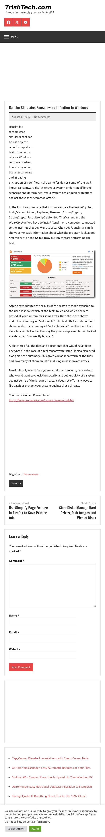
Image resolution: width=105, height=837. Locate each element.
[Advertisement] (52, 73)
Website (14, 649)
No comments (42, 116)
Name (14, 615)
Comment (16, 560)
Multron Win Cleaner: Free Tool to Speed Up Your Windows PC (52, 777)
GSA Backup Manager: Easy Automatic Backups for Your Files (51, 767)
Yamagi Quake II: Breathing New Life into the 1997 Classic (49, 796)
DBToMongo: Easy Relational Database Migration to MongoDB (52, 786)
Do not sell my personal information (27, 821)
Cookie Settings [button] (16, 828)
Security (16, 483)
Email (14, 632)
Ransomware (31, 474)
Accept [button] (35, 828)
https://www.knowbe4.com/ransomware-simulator (41, 400)
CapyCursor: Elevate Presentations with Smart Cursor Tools (50, 758)
